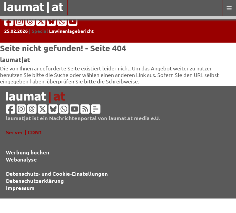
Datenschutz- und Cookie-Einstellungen (57, 173)
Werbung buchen (27, 152)
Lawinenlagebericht (71, 31)
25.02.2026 (16, 31)
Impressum (20, 187)
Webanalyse (21, 159)
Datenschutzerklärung (35, 180)
